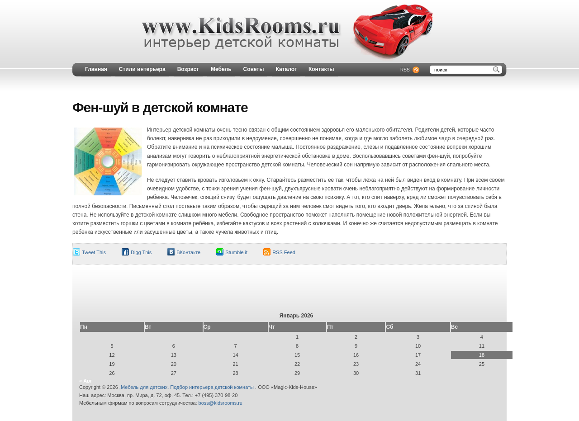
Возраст (188, 69)
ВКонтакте (188, 252)
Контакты (321, 69)
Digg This (141, 252)
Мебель (221, 69)
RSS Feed (283, 252)
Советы (253, 69)
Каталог (286, 69)
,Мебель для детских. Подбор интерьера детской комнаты (187, 387)
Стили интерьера (142, 69)
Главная (96, 69)
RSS (405, 69)
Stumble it (236, 252)
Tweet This (94, 252)
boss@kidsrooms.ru (220, 403)
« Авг (85, 380)
